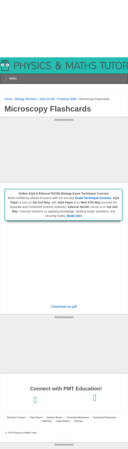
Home (8, 99)
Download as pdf (64, 306)
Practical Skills (67, 99)
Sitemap (78, 421)
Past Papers (36, 417)
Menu (10, 78)
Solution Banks (54, 417)
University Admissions (77, 417)
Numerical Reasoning (104, 417)
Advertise (47, 421)
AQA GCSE (47, 99)
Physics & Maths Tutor (25, 432)
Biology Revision (26, 99)
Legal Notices (63, 421)
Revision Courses (16, 417)
